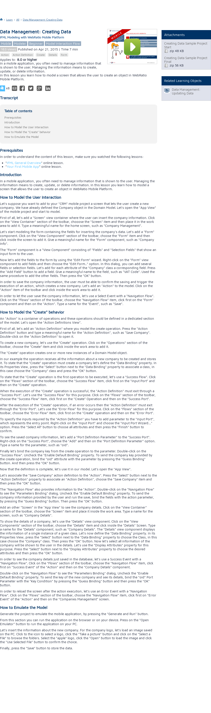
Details (53, 54)
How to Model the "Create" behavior (27, 132)
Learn (9, 19)
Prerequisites (12, 117)
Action (5, 54)
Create (41, 54)
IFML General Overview (24, 163)
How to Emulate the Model (21, 137)
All (17, 19)
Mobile (6, 43)
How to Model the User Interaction (26, 127)
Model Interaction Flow (63, 43)
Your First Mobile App (23, 166)
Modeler (20, 43)
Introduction (12, 122)
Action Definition (23, 54)
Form (64, 54)
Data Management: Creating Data (42, 19)
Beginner (36, 43)
